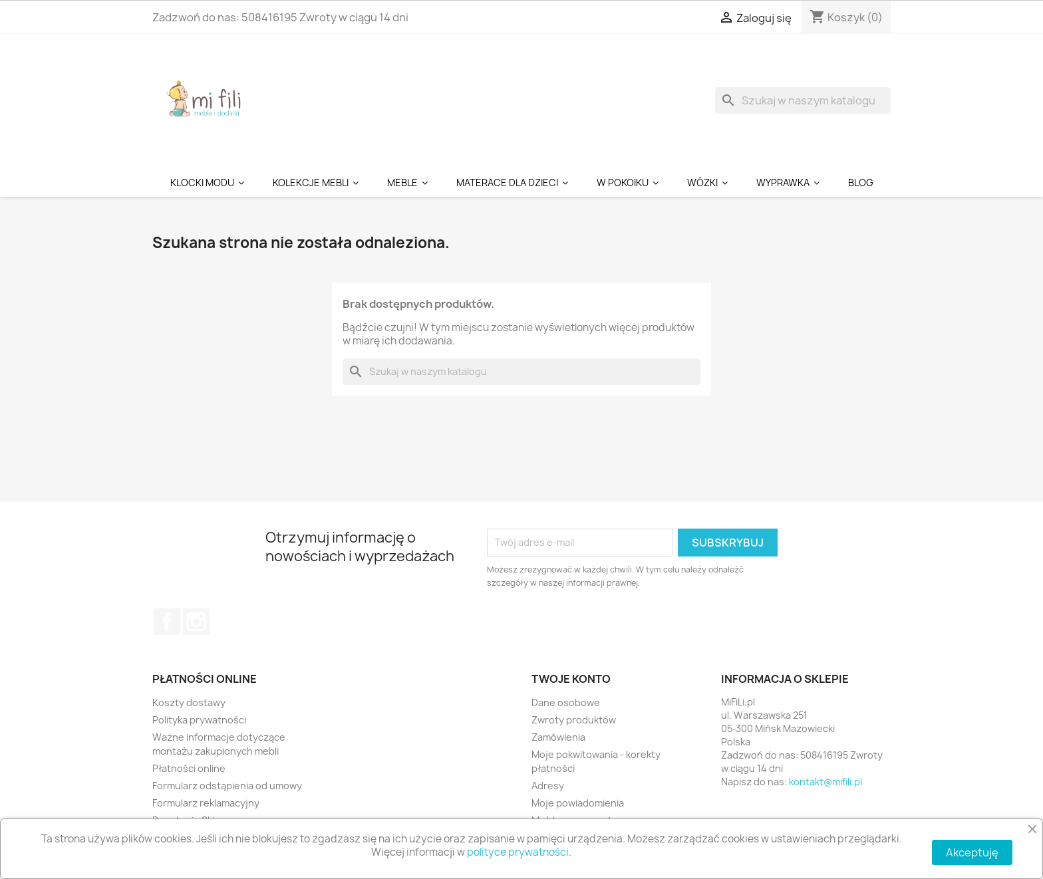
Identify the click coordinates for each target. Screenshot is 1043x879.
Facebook (167, 621)
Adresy (547, 785)
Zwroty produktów (573, 719)
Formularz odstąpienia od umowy (227, 785)
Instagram (196, 621)
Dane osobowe (565, 702)
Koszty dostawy (188, 702)
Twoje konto (571, 679)
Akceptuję (972, 852)
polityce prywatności (518, 852)
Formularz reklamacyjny (205, 803)
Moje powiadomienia (577, 803)
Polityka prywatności (199, 719)
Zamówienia (558, 737)
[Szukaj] (803, 100)
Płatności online (188, 768)
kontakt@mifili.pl (825, 781)
